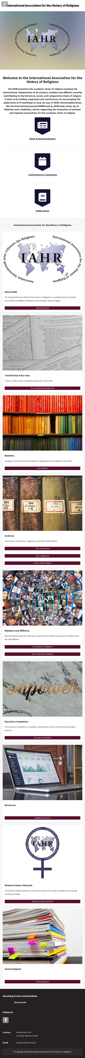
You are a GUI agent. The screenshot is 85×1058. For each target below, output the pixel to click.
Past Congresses (42, 556)
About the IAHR (42, 308)
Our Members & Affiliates (43, 646)
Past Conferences (42, 548)
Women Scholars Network (42, 901)
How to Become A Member (43, 654)
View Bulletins (42, 468)
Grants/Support (42, 981)
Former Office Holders (42, 563)
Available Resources (42, 818)
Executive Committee (42, 737)
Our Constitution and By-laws (42, 388)
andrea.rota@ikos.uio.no (26, 1042)
